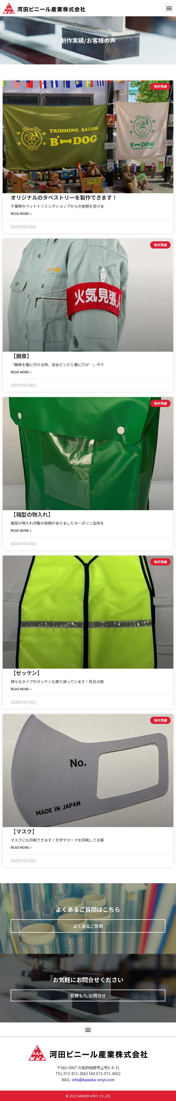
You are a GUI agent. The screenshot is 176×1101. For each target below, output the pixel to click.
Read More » (21, 214)
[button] (169, 8)
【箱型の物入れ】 (32, 514)
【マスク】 (24, 831)
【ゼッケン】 (26, 673)
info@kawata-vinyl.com (93, 1079)
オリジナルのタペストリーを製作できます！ (64, 197)
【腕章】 (21, 356)
